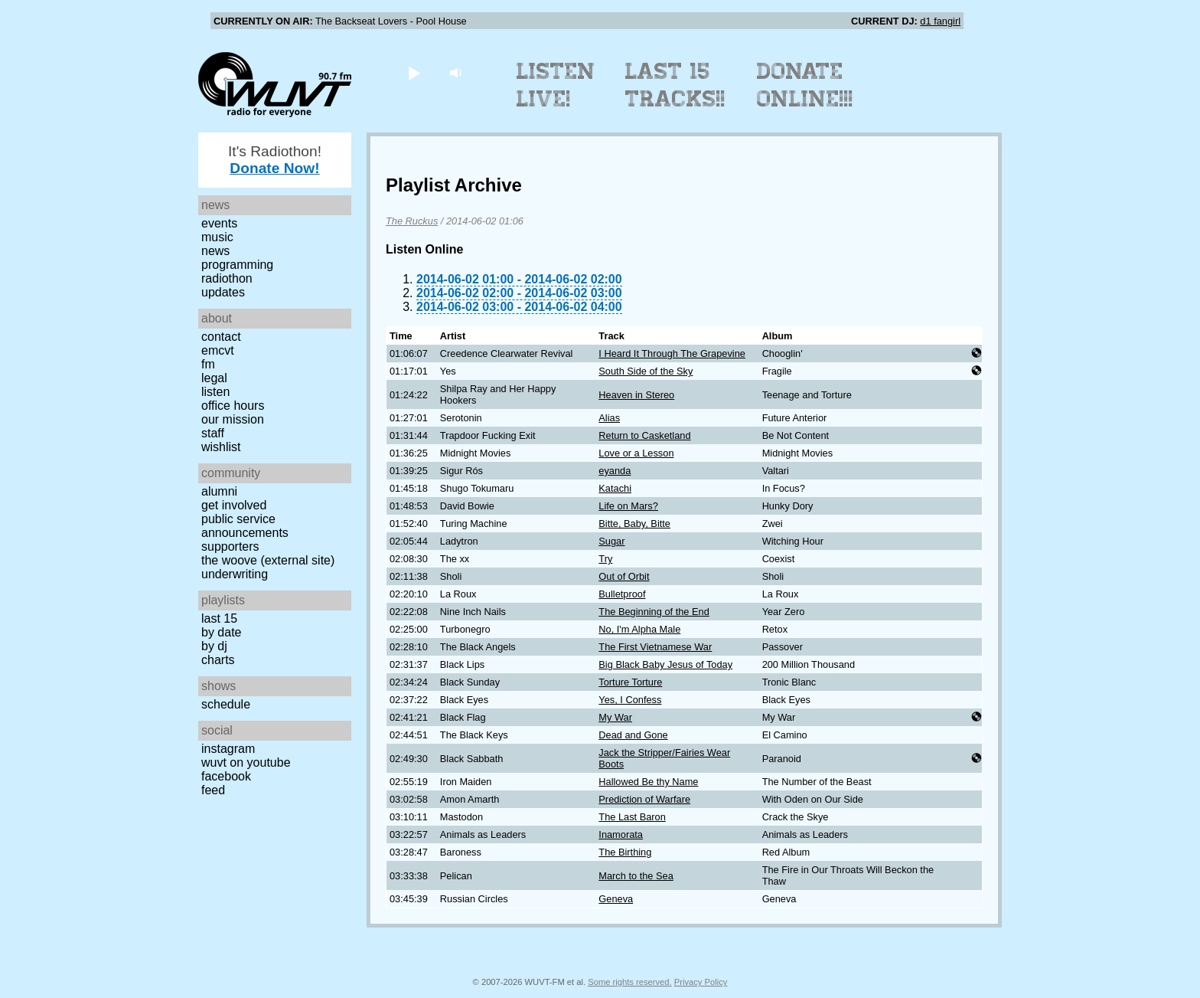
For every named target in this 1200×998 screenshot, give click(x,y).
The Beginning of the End (653, 611)
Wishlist (221, 446)
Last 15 (219, 618)
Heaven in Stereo (636, 395)
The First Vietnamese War (655, 647)
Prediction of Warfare (644, 799)
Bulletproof (621, 594)
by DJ (214, 646)
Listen (215, 391)
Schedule (225, 704)
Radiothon (227, 278)
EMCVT (217, 350)
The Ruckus (412, 221)
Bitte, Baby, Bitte (634, 523)
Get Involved (233, 505)
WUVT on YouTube (246, 762)
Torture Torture (630, 682)
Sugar (611, 541)
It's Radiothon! (274, 159)
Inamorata (620, 834)
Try (605, 558)
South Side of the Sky (645, 371)
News (215, 250)
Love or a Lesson (635, 453)
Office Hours (232, 405)
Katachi (614, 488)
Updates (223, 292)
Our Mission (232, 419)
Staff (212, 433)
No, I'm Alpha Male (639, 629)
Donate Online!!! (805, 85)
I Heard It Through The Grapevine (671, 353)
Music (217, 237)
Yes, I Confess (629, 699)
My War (615, 717)
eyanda (614, 470)
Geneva (615, 899)
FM (208, 364)
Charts (218, 659)
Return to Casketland (644, 435)
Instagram (228, 748)
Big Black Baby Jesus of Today (665, 664)
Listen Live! (556, 85)
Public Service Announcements (245, 525)
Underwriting (234, 574)
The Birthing (624, 852)
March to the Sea (635, 876)
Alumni (219, 491)
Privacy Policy (701, 982)
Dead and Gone (632, 735)
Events (219, 223)
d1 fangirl (940, 21)
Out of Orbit (623, 576)
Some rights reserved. (629, 982)
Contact (221, 336)
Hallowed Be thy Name (648, 781)
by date (221, 632)
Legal (214, 377)
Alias (609, 418)
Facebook (226, 776)
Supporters (230, 546)
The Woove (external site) (267, 560)
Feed (213, 790)
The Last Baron (632, 817)
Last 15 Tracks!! (675, 85)
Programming (237, 264)
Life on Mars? (628, 506)
